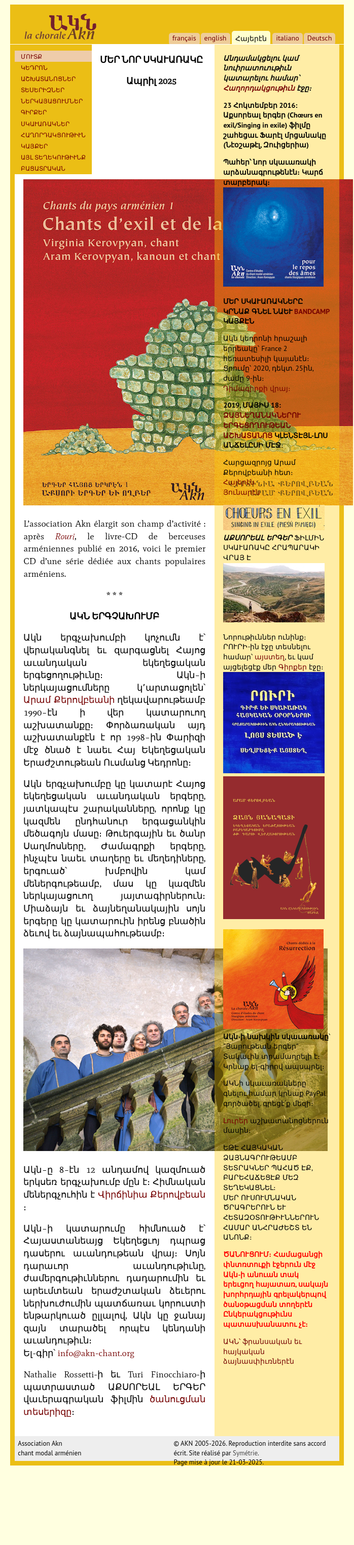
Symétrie (245, 1453)
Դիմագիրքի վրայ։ (257, 388)
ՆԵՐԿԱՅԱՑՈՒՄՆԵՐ (52, 101)
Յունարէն (241, 492)
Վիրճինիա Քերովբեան (152, 1194)
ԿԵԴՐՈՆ (34, 67)
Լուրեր (235, 1120)
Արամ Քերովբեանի (68, 699)
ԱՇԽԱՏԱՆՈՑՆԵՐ (48, 79)
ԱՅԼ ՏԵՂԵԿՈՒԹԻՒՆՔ (53, 157)
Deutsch (319, 38)
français (184, 38)
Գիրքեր (34, 112)
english (215, 38)
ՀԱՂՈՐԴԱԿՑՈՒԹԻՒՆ (53, 135)
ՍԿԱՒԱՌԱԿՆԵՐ (45, 124)
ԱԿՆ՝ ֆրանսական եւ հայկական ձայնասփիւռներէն (262, 1351)
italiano (287, 38)
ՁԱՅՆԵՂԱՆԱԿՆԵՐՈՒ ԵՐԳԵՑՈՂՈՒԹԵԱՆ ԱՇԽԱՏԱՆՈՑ (262, 425)
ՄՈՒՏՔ (31, 56)
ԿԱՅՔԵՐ (34, 146)
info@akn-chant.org (95, 1353)
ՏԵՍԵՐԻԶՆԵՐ (42, 90)
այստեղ (270, 656)
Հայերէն (239, 482)
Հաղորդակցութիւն (259, 88)
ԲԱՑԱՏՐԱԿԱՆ (43, 168)
